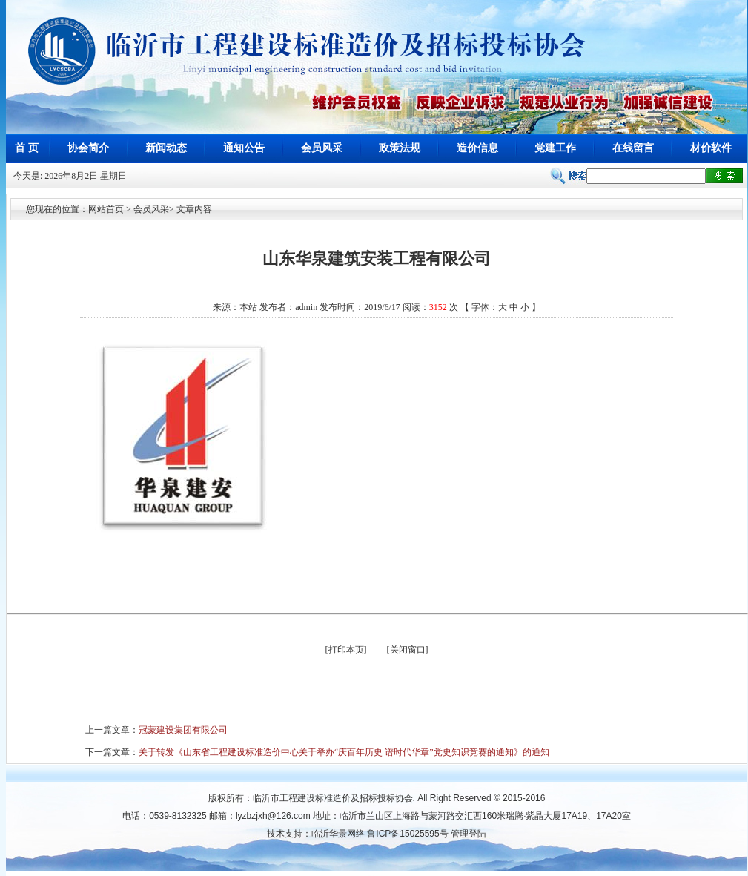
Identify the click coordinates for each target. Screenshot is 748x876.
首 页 (27, 148)
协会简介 (88, 148)
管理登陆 (468, 834)
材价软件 (711, 148)
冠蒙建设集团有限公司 (183, 730)
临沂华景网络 (338, 834)
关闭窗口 (408, 650)
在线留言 (633, 148)
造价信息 (477, 148)
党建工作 (555, 148)
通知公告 (244, 148)
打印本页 (346, 650)
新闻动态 (166, 148)
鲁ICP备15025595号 (407, 834)
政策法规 (399, 148)
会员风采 (321, 148)
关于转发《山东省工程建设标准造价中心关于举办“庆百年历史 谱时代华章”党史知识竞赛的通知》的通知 (344, 752)
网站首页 (106, 209)
